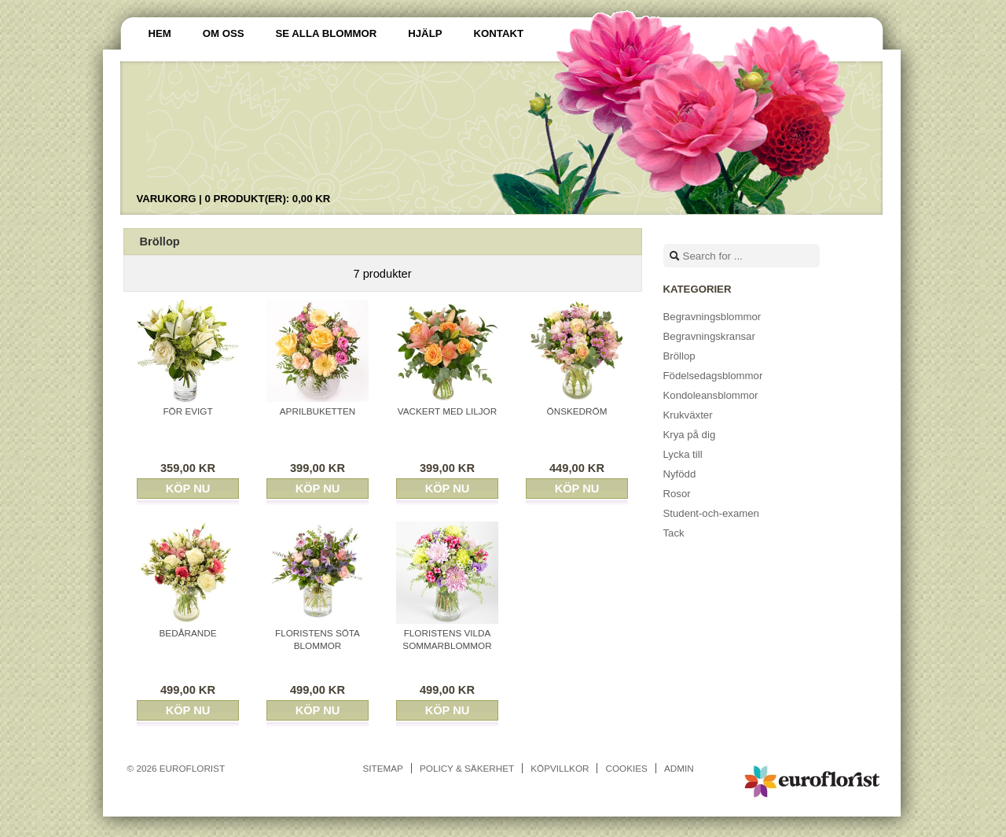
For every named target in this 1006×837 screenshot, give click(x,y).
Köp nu (188, 488)
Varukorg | (234, 199)
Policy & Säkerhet (467, 768)
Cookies (626, 768)
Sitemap (383, 768)
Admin (679, 768)
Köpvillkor (560, 768)
